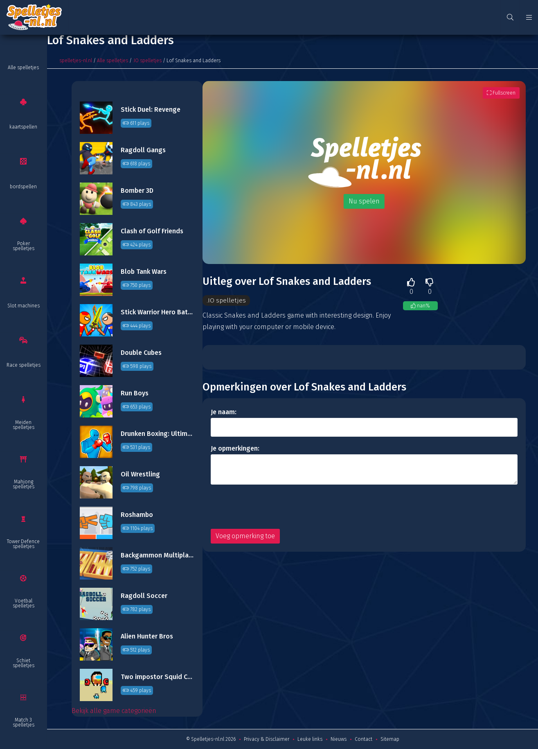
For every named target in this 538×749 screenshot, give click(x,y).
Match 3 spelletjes (23, 722)
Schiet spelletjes (23, 663)
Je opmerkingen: (235, 449)
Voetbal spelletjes (23, 603)
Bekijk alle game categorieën (114, 711)
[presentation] (273, 507)
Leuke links (309, 739)
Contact (363, 739)
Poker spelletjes (23, 246)
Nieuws (339, 739)
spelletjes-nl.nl (75, 60)
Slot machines (23, 306)
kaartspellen (23, 127)
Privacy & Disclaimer (266, 739)
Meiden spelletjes (23, 425)
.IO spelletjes (147, 60)
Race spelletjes (24, 365)
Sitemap (389, 739)
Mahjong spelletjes (23, 484)
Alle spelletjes (23, 67)
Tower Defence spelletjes (23, 544)
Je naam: (223, 412)
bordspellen (23, 187)
